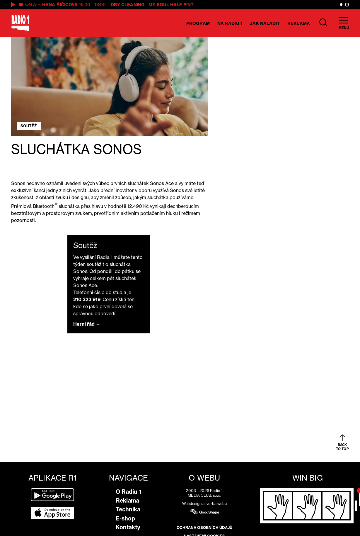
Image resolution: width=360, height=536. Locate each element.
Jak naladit (265, 23)
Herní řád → (86, 324)
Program (198, 23)
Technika (128, 509)
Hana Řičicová (60, 4)
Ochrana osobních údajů (204, 527)
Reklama (298, 23)
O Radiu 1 (128, 491)
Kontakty (128, 527)
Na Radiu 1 (229, 23)
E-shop (125, 518)
